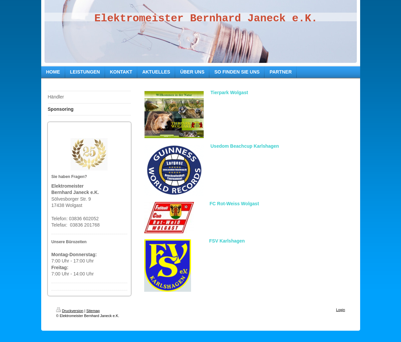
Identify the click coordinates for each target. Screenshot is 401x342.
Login (340, 310)
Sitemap (93, 311)
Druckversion (69, 311)
